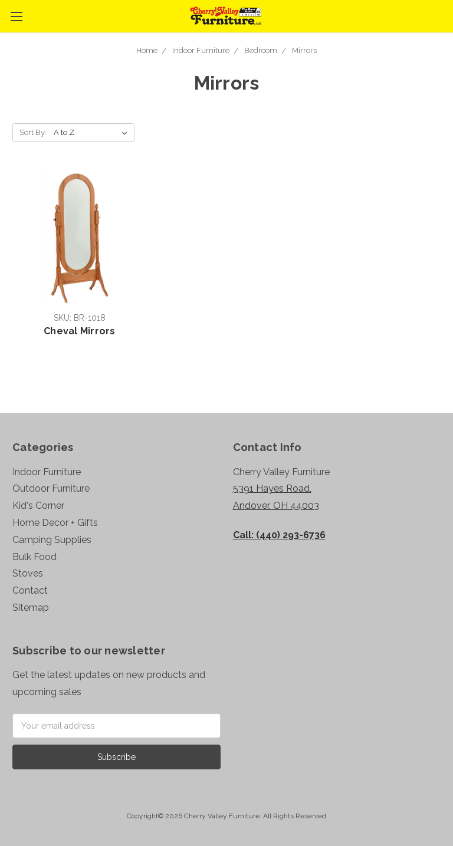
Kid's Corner (38, 505)
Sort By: (33, 132)
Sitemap (30, 607)
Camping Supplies (51, 539)
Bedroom (260, 50)
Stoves (27, 573)
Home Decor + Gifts (55, 522)
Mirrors (304, 50)
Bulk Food (34, 556)
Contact (30, 590)
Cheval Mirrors (80, 331)
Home (146, 50)
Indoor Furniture (200, 50)
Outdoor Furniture (51, 488)
